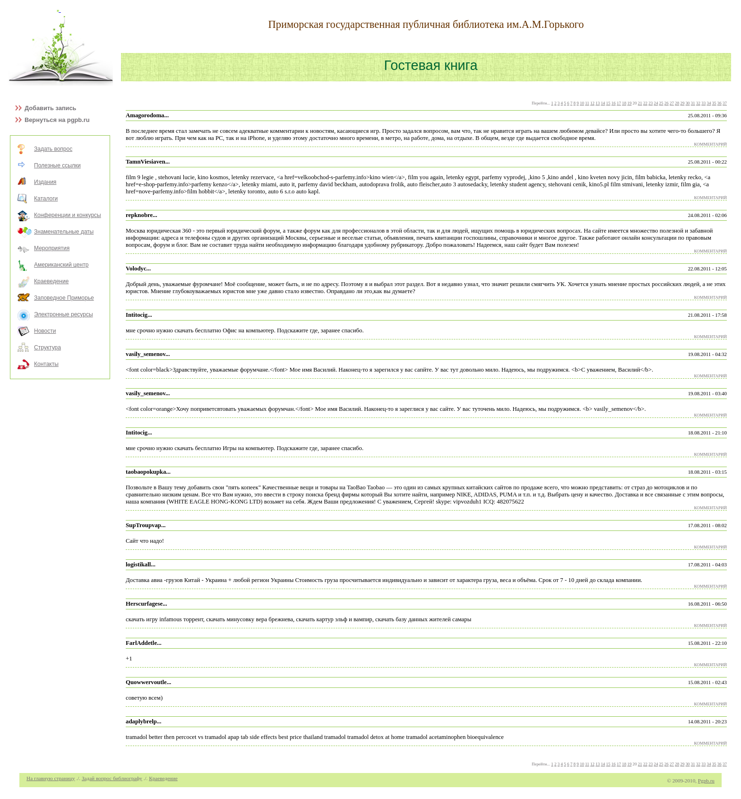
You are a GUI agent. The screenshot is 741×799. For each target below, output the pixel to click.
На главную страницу (50, 778)
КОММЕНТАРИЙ (710, 144)
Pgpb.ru (706, 780)
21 (640, 103)
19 (629, 103)
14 (603, 103)
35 (714, 103)
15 (608, 103)
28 (677, 103)
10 (582, 103)
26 (666, 103)
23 (650, 103)
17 (619, 103)
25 (661, 103)
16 (614, 103)
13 (597, 103)
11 (587, 103)
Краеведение (163, 778)
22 (645, 103)
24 (656, 103)
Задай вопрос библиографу (112, 778)
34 (709, 103)
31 (693, 103)
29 (682, 103)
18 (624, 103)
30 (688, 103)
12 (592, 103)
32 (698, 103)
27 (672, 103)
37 (725, 103)
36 (719, 103)
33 (703, 103)
